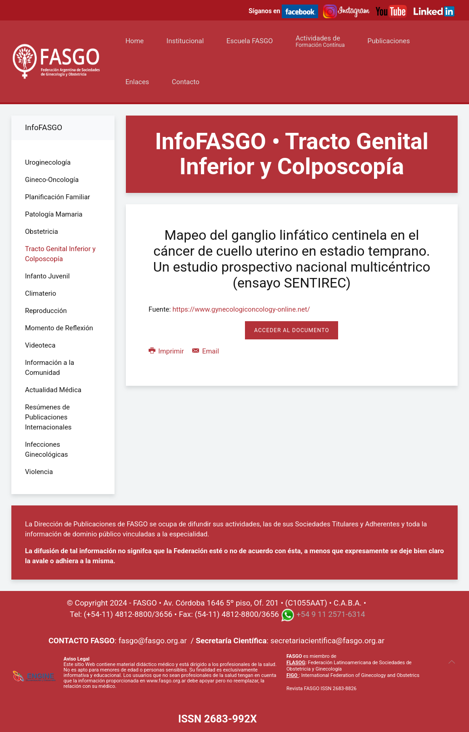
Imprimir (167, 351)
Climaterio (40, 293)
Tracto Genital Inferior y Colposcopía (60, 254)
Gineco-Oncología (52, 180)
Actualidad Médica (53, 390)
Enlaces (137, 82)
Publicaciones (389, 41)
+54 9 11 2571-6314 (330, 614)
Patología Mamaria (54, 214)
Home (134, 41)
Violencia (39, 472)
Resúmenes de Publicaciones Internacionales (48, 417)
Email (205, 351)
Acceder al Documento (291, 330)
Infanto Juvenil (47, 276)
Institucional (185, 41)
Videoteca (40, 345)
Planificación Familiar (57, 197)
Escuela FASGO (249, 41)
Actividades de (319, 41)
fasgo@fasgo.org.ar (153, 640)
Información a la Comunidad (49, 367)
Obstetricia (41, 231)
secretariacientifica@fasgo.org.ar (327, 640)
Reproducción (46, 311)
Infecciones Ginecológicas (46, 449)
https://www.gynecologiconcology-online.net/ (241, 309)
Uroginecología (47, 162)
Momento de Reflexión (59, 328)
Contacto (186, 82)
